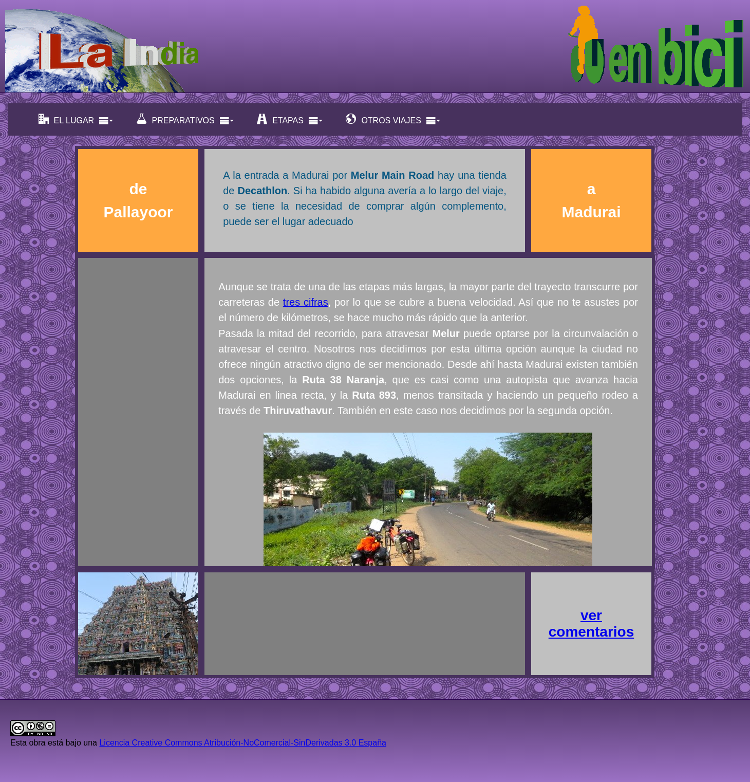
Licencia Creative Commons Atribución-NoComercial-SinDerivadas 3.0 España (242, 742)
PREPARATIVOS (185, 119)
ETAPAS (290, 119)
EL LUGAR (76, 119)
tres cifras (305, 302)
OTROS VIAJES (393, 119)
